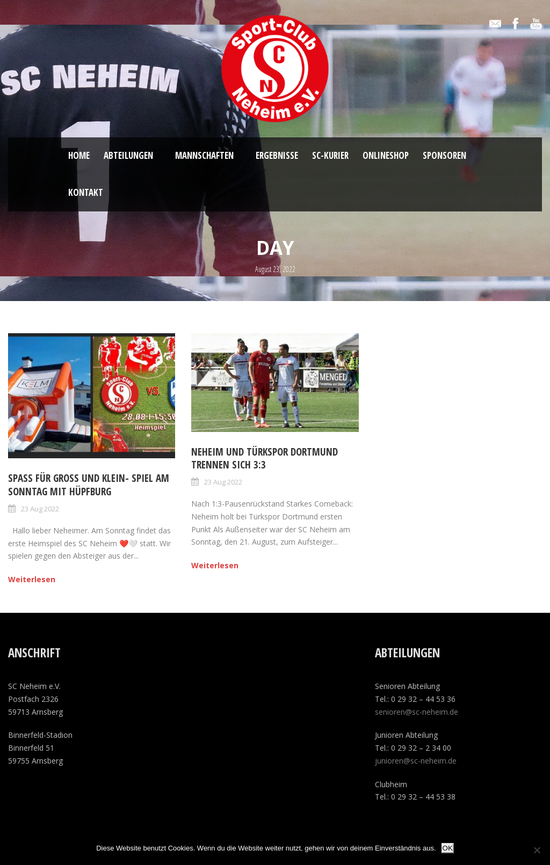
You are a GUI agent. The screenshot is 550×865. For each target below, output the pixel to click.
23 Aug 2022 (40, 509)
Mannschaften (204, 155)
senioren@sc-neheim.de (416, 712)
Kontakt (85, 192)
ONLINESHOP (386, 155)
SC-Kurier (330, 155)
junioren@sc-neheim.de (416, 761)
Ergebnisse (277, 155)
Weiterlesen (31, 579)
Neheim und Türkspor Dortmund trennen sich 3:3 (264, 458)
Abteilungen (128, 155)
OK (448, 848)
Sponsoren (444, 155)
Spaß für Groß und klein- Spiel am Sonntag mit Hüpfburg (88, 485)
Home (79, 155)
